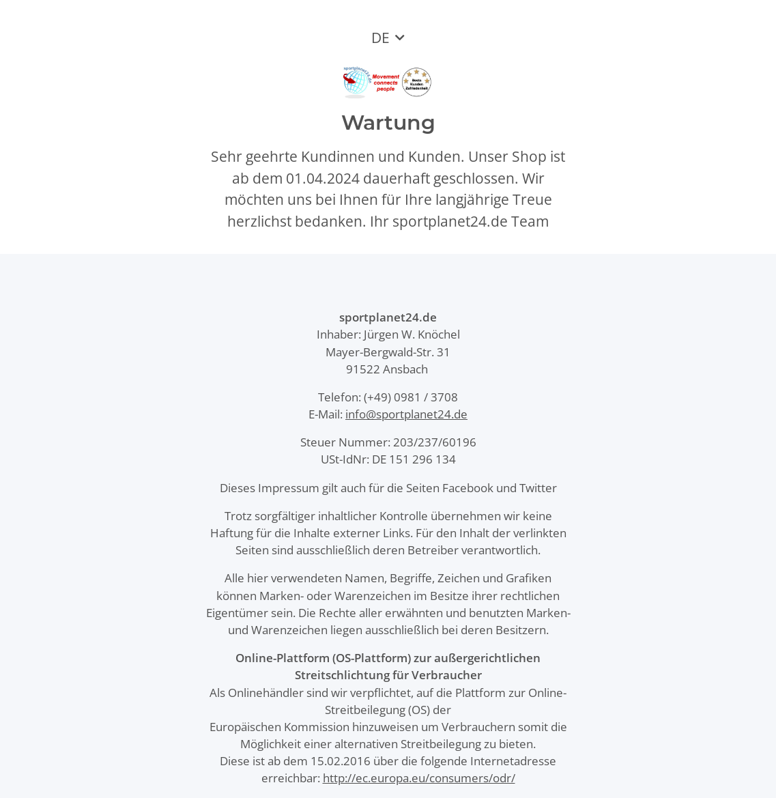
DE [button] (380, 37)
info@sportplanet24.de (406, 414)
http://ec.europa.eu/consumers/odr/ (419, 778)
